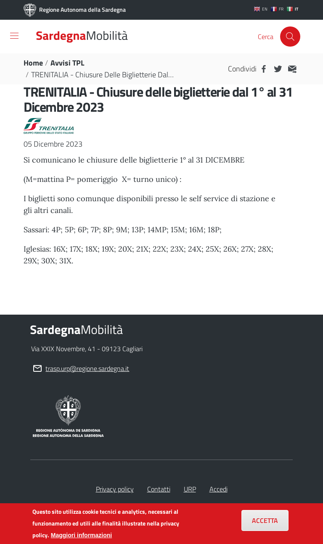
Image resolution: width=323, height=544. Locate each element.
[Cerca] (290, 36)
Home (33, 62)
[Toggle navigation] (14, 36)
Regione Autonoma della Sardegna (75, 10)
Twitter (278, 69)
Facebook (264, 69)
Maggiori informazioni (81, 536)
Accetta (265, 522)
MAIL (292, 69)
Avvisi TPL (67, 62)
